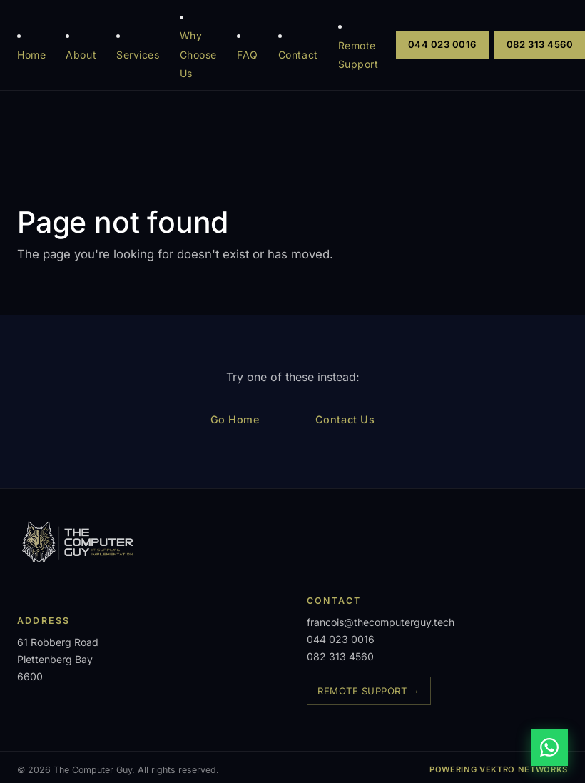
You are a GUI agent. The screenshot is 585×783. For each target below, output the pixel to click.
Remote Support (358, 54)
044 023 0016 (442, 44)
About (81, 55)
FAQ (247, 55)
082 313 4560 (340, 656)
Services (138, 55)
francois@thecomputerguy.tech (380, 622)
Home (31, 55)
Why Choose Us (198, 54)
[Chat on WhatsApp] (549, 747)
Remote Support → (368, 691)
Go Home (235, 419)
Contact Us (345, 419)
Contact (298, 55)
